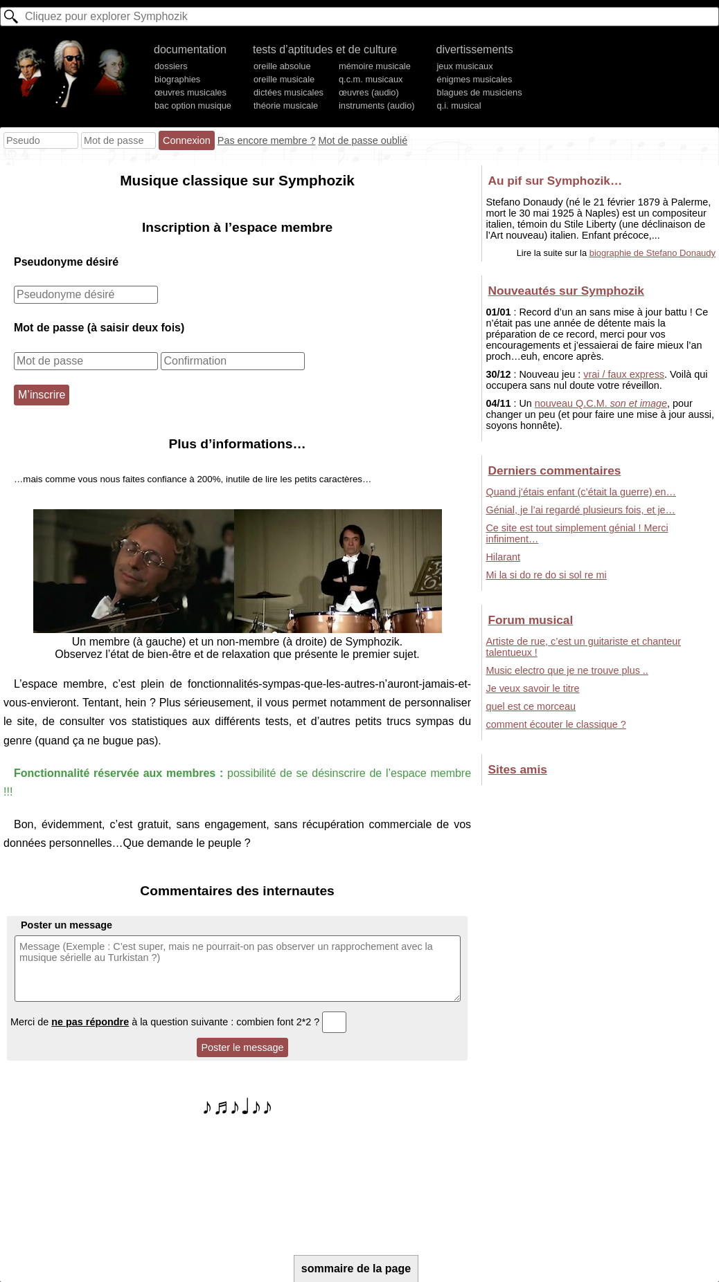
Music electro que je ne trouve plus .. (567, 670)
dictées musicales (288, 92)
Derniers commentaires (554, 470)
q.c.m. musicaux (370, 79)
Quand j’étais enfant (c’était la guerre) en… (580, 491)
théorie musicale (286, 105)
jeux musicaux (465, 66)
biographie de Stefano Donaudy (652, 253)
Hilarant (503, 556)
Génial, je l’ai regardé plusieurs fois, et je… (580, 509)
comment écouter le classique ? (555, 724)
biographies (177, 79)
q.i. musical (459, 105)
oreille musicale (284, 79)
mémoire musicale (375, 66)
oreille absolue (282, 66)
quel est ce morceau (531, 706)
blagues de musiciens (479, 92)
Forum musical (530, 620)
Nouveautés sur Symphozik (565, 290)
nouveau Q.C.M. (601, 403)
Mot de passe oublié (362, 140)
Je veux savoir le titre (532, 688)
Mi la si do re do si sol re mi (546, 574)
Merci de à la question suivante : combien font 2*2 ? (178, 1021)
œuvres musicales (190, 92)
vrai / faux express (623, 374)
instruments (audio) (377, 105)
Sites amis (517, 769)
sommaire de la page (356, 1268)
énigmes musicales (475, 79)
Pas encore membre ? (267, 140)
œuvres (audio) (369, 92)
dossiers (171, 66)
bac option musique (192, 105)
